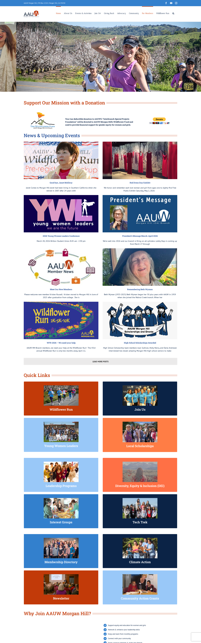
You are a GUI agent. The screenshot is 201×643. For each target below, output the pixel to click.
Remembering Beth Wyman (140, 289)
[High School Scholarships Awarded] (140, 320)
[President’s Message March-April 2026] (140, 214)
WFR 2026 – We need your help (61, 342)
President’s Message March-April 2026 (140, 236)
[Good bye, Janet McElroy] (61, 160)
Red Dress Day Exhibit (140, 182)
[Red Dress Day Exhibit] (140, 160)
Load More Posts (100, 361)
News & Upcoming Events (52, 135)
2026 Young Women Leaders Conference (61, 236)
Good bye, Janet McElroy (61, 182)
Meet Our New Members (61, 289)
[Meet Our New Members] (61, 267)
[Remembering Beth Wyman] (140, 267)
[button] (173, 13)
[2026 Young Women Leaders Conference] (61, 214)
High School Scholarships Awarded (140, 342)
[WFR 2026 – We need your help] (61, 320)
